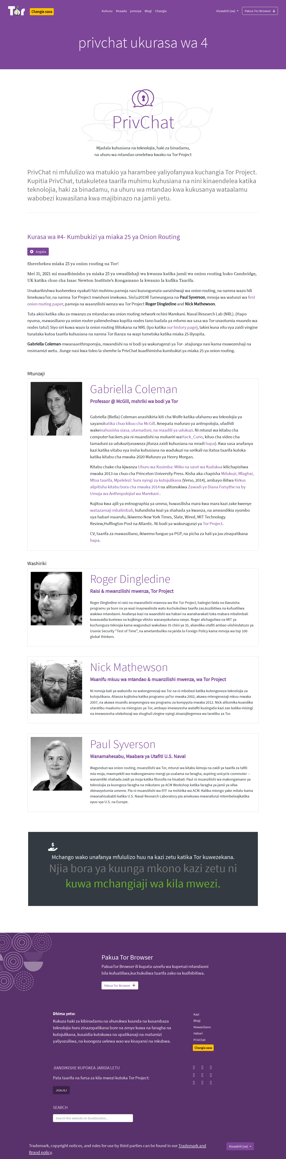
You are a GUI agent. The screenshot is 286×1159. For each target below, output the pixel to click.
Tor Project (212, 523)
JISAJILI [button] (61, 1090)
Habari (198, 1033)
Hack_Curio (192, 437)
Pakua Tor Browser (260, 10)
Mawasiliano (202, 1027)
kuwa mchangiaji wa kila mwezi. (143, 883)
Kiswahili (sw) (226, 11)
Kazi (196, 1014)
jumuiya (135, 11)
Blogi (148, 11)
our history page (181, 327)
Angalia (38, 251)
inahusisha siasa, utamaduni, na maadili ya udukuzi (146, 430)
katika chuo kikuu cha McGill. (130, 423)
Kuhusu (107, 11)
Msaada (121, 11)
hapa (210, 443)
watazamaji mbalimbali (111, 510)
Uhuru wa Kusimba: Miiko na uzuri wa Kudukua (180, 467)
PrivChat (199, 1040)
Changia (161, 11)
